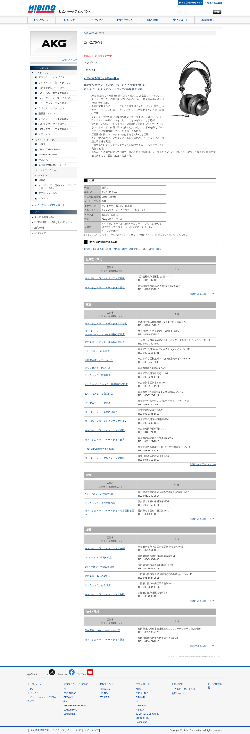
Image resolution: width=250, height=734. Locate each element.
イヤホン (43, 198)
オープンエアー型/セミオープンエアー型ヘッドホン (57, 186)
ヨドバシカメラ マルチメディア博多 (105, 639)
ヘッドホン (41, 175)
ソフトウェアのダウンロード (49, 205)
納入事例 (39, 227)
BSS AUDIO (69, 693)
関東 (102, 248)
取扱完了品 (40, 233)
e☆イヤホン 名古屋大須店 (99, 494)
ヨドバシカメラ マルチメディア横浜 (105, 458)
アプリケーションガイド (51, 77)
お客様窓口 (178, 684)
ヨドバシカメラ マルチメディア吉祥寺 (106, 439)
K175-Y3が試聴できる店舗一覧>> (101, 78)
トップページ (34, 684)
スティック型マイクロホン (52, 87)
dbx (65, 701)
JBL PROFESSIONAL (74, 705)
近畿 (131, 248)
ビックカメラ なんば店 (98, 585)
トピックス (33, 693)
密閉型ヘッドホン (47, 193)
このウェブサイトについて (67, 730)
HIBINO (104, 693)
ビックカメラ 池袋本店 (98, 367)
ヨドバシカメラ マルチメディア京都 (105, 548)
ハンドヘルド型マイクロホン (53, 93)
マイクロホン (42, 72)
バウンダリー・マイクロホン (53, 129)
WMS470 (43, 160)
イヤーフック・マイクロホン (53, 103)
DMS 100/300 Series (49, 149)
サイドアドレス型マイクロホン (54, 82)
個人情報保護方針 (39, 730)
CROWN (68, 697)
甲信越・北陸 (120, 248)
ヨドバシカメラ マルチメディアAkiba (105, 421)
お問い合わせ (179, 693)
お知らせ (32, 689)
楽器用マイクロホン (49, 113)
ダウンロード (143, 684)
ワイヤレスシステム (45, 139)
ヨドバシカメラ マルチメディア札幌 (105, 278)
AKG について (69, 60)
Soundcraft (69, 713)
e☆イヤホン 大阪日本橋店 (99, 566)
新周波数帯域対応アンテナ (52, 165)
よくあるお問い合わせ (46, 217)
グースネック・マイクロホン (53, 118)
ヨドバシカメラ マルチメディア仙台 (105, 287)
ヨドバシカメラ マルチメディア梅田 (105, 594)
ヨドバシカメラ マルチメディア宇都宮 (106, 323)
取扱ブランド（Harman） (77, 684)
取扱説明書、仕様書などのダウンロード (55, 222)
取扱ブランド (107, 684)
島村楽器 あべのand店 (97, 576)
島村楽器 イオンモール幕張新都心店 (105, 342)
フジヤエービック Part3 (97, 402)
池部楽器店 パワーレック (99, 360)
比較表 (42, 144)
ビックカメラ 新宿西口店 (99, 393)
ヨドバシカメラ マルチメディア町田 (105, 430)
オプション (44, 134)
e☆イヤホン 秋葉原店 (97, 351)
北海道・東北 (91, 248)
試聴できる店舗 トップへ (203, 294)
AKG (92, 33)
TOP (86, 33)
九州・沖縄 (155, 248)
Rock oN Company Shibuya (99, 448)
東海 (108, 248)
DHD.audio (105, 689)
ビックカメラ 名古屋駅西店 (100, 503)
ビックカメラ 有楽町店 (98, 375)
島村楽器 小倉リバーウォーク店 (102, 630)
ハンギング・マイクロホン (52, 124)
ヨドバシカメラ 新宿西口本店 (101, 412)
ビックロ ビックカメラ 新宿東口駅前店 (106, 384)
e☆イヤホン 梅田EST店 (98, 557)
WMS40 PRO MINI (48, 154)
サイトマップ (92, 730)
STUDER (104, 697)
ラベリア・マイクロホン (51, 108)
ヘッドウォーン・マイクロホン (54, 98)
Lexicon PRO (70, 709)
